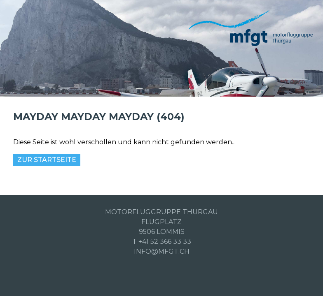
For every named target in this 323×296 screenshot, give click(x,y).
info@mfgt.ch (162, 251)
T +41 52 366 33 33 (161, 241)
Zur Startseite (46, 160)
